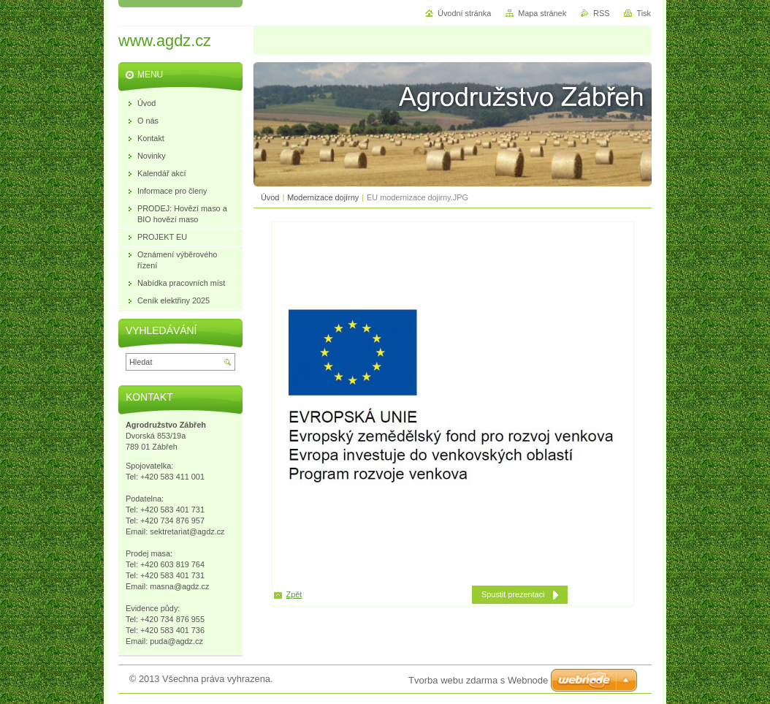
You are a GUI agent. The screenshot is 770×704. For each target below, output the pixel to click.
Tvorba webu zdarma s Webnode (478, 680)
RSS (601, 13)
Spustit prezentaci (512, 594)
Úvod (270, 197)
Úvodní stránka (464, 13)
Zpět (294, 594)
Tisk (643, 13)
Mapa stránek (542, 13)
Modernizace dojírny (323, 197)
